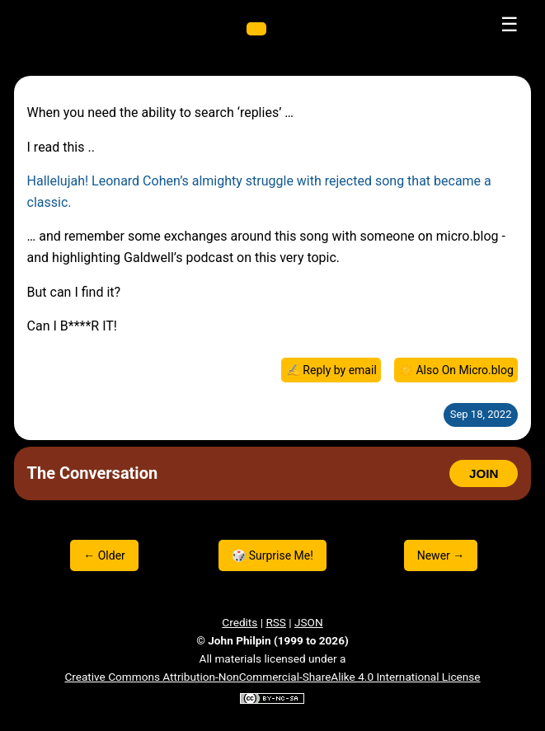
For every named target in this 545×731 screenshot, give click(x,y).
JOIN (483, 473)
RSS (275, 622)
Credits (239, 622)
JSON (308, 622)
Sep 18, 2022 (481, 414)
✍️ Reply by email (331, 370)
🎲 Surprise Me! (272, 555)
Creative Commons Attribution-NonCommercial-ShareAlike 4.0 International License (272, 676)
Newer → (441, 555)
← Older (104, 555)
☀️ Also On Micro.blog (456, 370)
